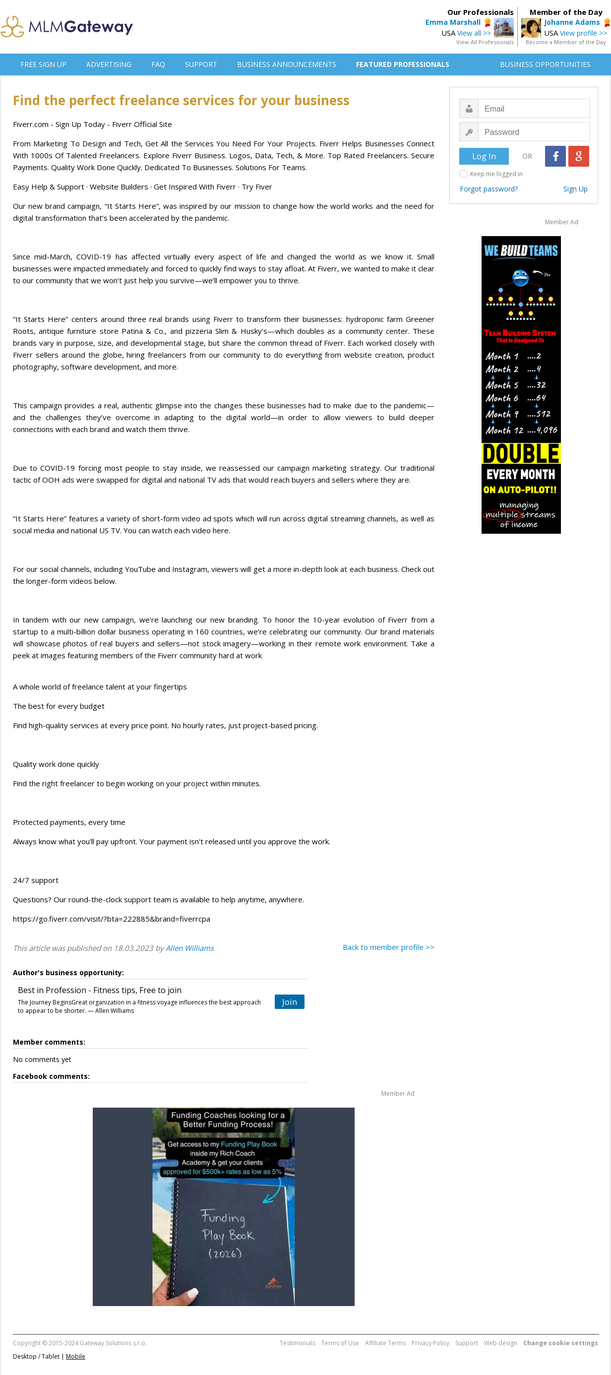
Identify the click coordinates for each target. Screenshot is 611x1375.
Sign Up (575, 188)
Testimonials (297, 1343)
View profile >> (583, 33)
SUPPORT (201, 64)
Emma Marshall (453, 22)
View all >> (474, 33)
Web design (500, 1343)
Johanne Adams (572, 22)
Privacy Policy (430, 1343)
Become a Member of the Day (566, 42)
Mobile (75, 1356)
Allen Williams (190, 948)
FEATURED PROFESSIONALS (402, 64)
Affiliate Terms (385, 1343)
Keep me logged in (496, 174)
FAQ (158, 64)
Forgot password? (489, 188)
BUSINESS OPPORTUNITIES (545, 64)
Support (466, 1343)
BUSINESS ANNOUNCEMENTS (286, 64)
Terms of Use (340, 1343)
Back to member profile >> (388, 947)
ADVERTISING (108, 64)
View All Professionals (485, 42)
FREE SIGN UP (43, 64)
